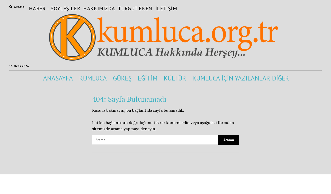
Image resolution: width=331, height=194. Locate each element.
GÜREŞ (122, 78)
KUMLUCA (93, 78)
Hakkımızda (99, 8)
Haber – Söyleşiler (54, 8)
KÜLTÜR (175, 78)
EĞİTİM (147, 78)
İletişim (166, 8)
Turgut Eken (135, 8)
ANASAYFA (58, 78)
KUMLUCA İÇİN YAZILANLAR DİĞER (240, 78)
